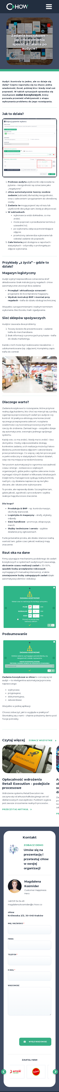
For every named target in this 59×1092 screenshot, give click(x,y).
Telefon (12, 955)
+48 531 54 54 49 (16, 901)
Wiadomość (13, 986)
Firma (11, 939)
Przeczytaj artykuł (17, 809)
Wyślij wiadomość (35, 1041)
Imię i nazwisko (16, 923)
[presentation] (32, 1024)
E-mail (11, 970)
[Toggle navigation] (49, 6)
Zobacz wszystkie (43, 740)
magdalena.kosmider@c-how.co (25, 904)
